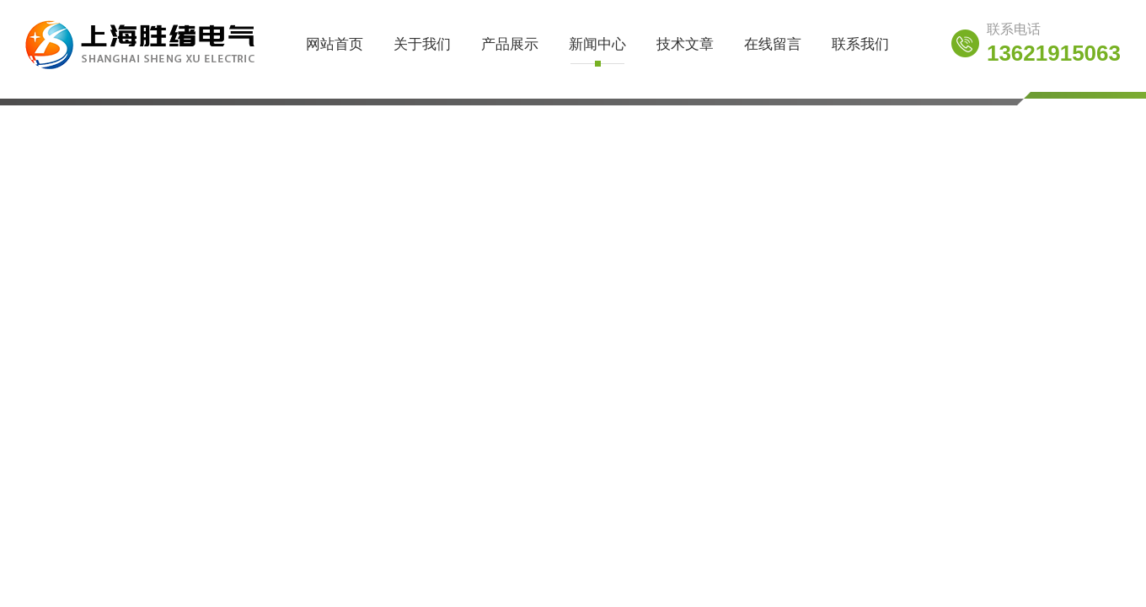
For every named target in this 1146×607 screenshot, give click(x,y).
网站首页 (334, 44)
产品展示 (509, 44)
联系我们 (860, 44)
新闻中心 (597, 44)
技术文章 (685, 44)
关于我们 (422, 44)
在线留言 (772, 44)
